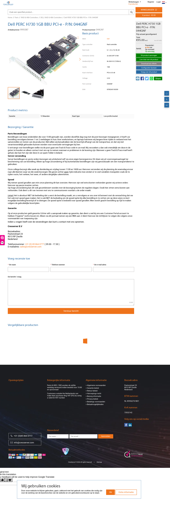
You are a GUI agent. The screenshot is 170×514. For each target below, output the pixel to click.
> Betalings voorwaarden (95, 402)
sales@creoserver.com (30, 246)
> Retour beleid (91, 391)
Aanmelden (105, 436)
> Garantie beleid (92, 388)
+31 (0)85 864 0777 (21, 435)
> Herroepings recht (93, 393)
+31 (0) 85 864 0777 (34, 244)
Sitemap (99, 462)
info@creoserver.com (22, 442)
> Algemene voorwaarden (96, 385)
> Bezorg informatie (93, 396)
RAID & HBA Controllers (29, 17)
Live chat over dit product (149, 59)
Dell (108, 39)
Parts (17, 17)
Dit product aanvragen (149, 55)
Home (10, 17)
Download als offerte (149, 64)
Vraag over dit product (149, 72)
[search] (131, 12)
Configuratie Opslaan (149, 68)
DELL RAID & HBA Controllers (51, 17)
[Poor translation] (8, 480)
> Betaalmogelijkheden (95, 404)
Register (151, 2)
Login (158, 2)
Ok (110, 492)
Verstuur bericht (71, 311)
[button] (79, 37)
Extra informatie (126, 492)
